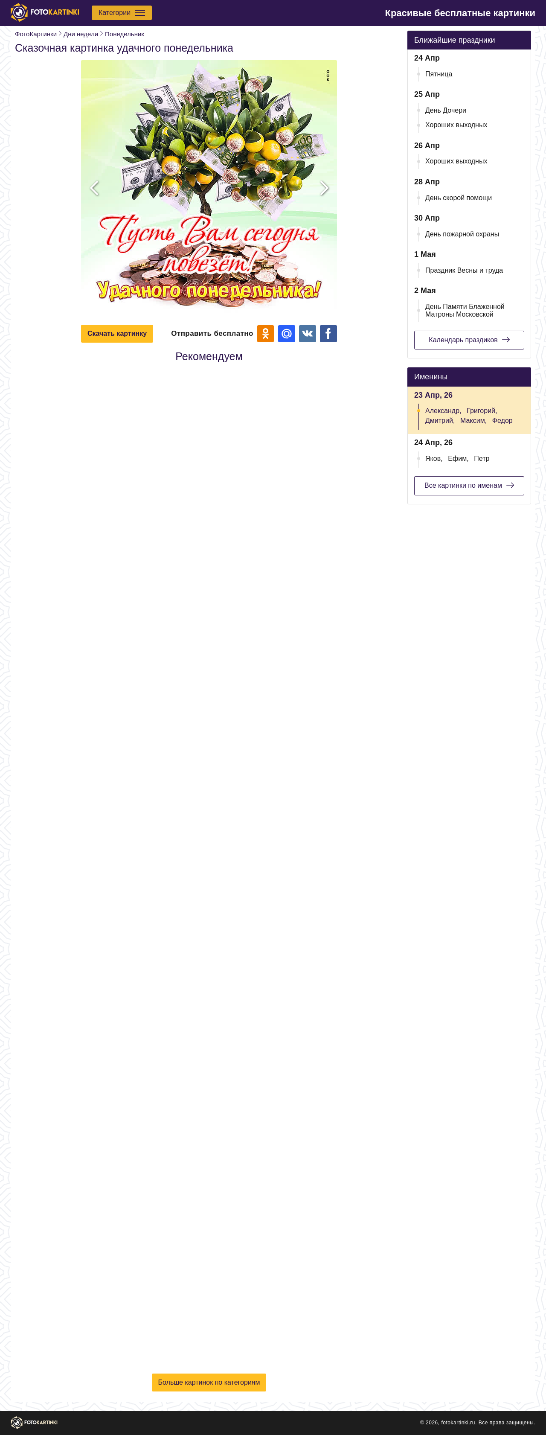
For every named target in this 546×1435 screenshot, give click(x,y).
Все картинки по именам (469, 485)
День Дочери (445, 110)
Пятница (438, 74)
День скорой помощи (458, 197)
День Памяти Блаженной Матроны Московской (465, 310)
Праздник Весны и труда (464, 270)
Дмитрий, (440, 420)
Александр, (443, 410)
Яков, (434, 458)
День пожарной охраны (462, 234)
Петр (481, 458)
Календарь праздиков (469, 339)
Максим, (473, 420)
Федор (502, 420)
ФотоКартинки (36, 34)
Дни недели (81, 34)
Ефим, (458, 458)
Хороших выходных (456, 124)
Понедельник (124, 34)
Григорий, (482, 410)
